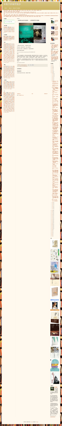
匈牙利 (10, 75)
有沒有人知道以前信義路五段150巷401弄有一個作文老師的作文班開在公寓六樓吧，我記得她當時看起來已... (54, 58)
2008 (52, 224)
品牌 (30, 15)
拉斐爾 (10, 16)
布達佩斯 (8, 55)
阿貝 (9, 95)
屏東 (6, 86)
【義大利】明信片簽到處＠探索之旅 (56, 39)
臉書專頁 (38, 10)
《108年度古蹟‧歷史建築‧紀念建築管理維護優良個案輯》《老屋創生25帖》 (55, 127)
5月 (52, 203)
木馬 (13, 94)
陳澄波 (37, 16)
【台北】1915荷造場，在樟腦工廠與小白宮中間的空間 (55, 162)
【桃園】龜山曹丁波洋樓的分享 (55, 185)
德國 (11, 68)
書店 (29, 15)
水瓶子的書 (5, 11)
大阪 (5, 50)
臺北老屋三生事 (10, 11)
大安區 (12, 14)
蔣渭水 (5, 96)
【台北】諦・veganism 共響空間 (55, 164)
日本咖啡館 (14, 15)
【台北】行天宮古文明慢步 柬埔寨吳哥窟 (55, 116)
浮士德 (5, 111)
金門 (23, 14)
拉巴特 (13, 61)
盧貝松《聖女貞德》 (55, 199)
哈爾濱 (9, 61)
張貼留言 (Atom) (21, 95)
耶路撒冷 (11, 53)
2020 (52, 72)
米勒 (18, 16)
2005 (52, 228)
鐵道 (19, 15)
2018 (52, 211)
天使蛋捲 (11, 96)
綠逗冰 (25, 10)
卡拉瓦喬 (13, 16)
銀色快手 (10, 111)
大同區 (9, 14)
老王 (10, 105)
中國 (6, 68)
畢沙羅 (6, 110)
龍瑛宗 (40, 16)
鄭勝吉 (10, 101)
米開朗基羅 (7, 16)
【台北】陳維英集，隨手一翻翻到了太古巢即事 (55, 134)
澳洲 (13, 75)
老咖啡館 (8, 15)
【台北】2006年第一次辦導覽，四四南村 (55, 193)
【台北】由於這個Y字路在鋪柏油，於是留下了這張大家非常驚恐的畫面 (55, 158)
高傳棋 (6, 103)
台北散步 (17, 15)
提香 (12, 104)
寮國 (12, 72)
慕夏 (27, 16)
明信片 (40, 15)
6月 (52, 202)
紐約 (4, 45)
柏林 (13, 47)
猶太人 (9, 102)
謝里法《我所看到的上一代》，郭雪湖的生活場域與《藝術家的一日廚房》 (55, 88)
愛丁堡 (11, 61)
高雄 (11, 84)
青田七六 (30, 10)
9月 (52, 77)
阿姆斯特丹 (12, 56)
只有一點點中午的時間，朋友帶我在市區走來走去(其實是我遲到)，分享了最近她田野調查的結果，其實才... (55, 119)
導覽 (15, 10)
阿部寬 (13, 98)
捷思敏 (10, 97)
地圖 (27, 10)
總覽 (4, 10)
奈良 (13, 49)
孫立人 (10, 104)
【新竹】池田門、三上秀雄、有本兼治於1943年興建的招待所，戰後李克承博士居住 (55, 111)
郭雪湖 (35, 16)
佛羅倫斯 (11, 48)
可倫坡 (6, 61)
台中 (13, 45)
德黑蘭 (7, 54)
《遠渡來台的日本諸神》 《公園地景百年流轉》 (55, 146)
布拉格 (10, 45)
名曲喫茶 (11, 15)
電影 (43, 15)
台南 (20, 14)
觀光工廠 (50, 15)
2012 (52, 219)
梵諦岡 (10, 72)
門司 (10, 50)
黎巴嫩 (4, 72)
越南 (4, 76)
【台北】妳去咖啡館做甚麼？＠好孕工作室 (55, 179)
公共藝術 (36, 15)
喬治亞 (4, 75)
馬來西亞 (7, 75)
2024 (52, 67)
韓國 (11, 73)
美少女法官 (7, 105)
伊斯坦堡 (7, 47)
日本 (10, 66)
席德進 (5, 112)
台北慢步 (14, 11)
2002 (52, 232)
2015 (52, 215)
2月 (52, 207)
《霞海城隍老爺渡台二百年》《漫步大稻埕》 (55, 187)
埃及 (9, 76)
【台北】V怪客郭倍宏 (55, 100)
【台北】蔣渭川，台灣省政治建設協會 (55, 137)
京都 (7, 45)
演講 (13, 10)
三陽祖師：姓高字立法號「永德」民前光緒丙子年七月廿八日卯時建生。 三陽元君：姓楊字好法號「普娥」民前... (54, 46)
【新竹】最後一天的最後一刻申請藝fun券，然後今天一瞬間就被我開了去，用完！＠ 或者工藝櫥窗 (55, 124)
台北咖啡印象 (5, 39)
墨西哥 (11, 76)
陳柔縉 (9, 110)
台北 (4, 14)
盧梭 (7, 111)
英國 (13, 67)
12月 (52, 73)
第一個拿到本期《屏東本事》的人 (55, 81)
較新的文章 (18, 93)
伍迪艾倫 (45, 15)
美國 (13, 66)
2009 (52, 223)
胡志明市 (5, 62)
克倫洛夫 (5, 55)
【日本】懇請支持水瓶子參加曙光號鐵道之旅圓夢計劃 (56, 28)
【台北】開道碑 (54, 165)
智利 (4, 73)
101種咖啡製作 (6, 31)
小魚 (11, 93)
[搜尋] (9, 21)
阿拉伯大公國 (12, 74)
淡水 (5, 85)
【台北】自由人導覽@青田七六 (55, 85)
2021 (52, 71)
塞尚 (11, 110)
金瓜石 (17, 14)
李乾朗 (4, 109)
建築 (10, 27)
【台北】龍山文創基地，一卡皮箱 (55, 99)
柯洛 (13, 110)
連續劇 (48, 15)
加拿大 (6, 76)
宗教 (38, 15)
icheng (12, 103)
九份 (19, 14)
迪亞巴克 (10, 54)
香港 (8, 50)
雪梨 (7, 62)
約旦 (8, 53)
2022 (52, 70)
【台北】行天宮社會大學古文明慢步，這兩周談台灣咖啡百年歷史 (55, 197)
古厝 (25, 15)
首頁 (40, 10)
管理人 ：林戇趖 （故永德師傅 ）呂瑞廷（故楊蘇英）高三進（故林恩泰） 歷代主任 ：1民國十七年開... (54, 52)
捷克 (9, 68)
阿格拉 (5, 53)
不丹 (7, 72)
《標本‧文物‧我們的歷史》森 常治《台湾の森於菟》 (55, 149)
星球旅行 (35, 10)
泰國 (6, 73)
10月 (52, 76)
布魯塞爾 (8, 57)
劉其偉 (10, 108)
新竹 (13, 83)
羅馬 (5, 46)
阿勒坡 (9, 56)
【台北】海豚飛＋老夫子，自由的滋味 (55, 114)
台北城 (7, 83)
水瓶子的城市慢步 (12, 4)
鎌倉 (11, 49)
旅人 (34, 15)
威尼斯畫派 (55, 15)
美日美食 (13, 31)
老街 (23, 15)
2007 (52, 225)
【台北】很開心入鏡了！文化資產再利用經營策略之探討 (55, 131)
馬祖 (24, 14)
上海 (8, 48)
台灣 (5, 66)
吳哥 (8, 46)
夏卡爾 (30, 16)
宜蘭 (4, 83)
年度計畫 (22, 10)
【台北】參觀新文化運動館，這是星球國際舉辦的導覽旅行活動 (55, 171)
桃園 (8, 84)
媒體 (17, 10)
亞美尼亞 (6, 71)
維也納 (11, 47)
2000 (52, 234)
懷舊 (26, 15)
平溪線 (14, 14)
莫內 (21, 16)
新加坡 (11, 57)
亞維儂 (5, 57)
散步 (5, 36)
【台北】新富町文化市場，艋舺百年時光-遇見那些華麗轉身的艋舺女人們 (55, 105)
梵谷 (25, 16)
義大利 (10, 67)
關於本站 (6, 10)
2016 (52, 214)
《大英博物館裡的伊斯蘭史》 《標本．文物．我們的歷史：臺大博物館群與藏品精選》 (55, 153)
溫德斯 (5, 102)
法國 (6, 67)
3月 (52, 206)
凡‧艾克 (7, 108)
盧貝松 (12, 102)
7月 (52, 80)
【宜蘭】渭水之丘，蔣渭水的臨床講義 (55, 175)
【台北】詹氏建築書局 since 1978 (55, 83)
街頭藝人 (32, 15)
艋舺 (11, 86)
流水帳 (20, 10)
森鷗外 (11, 109)
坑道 (22, 15)
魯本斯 (16, 16)
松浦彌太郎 (7, 109)
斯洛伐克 (9, 71)
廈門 (11, 55)
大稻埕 (7, 14)
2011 (52, 220)
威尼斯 (11, 46)
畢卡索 (32, 16)
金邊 (13, 54)
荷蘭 (8, 74)
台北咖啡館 (5, 15)
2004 (52, 229)
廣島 (5, 48)
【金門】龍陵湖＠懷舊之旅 (56, 21)
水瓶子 (10, 10)
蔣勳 (7, 112)
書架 (10, 28)
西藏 (9, 73)
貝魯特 (7, 56)
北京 (8, 49)
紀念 (13, 28)
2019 (52, 210)
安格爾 (13, 108)
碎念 (6, 28)
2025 (52, 66)
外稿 (11, 10)
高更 (23, 16)
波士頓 (5, 49)
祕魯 (12, 71)
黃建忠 (13, 101)
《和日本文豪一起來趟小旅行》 (55, 181)
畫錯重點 (10, 31)
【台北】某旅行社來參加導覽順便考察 (55, 144)
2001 (52, 233)
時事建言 (6, 37)
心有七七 (10, 92)
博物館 (52, 15)
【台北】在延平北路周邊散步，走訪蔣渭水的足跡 (55, 142)
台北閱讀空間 (17, 11)
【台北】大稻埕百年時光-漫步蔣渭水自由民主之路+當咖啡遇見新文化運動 (55, 190)
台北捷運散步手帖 (11, 39)
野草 (32, 10)
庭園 (20, 15)
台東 (22, 14)
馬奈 (20, 16)
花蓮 (11, 85)
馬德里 (13, 50)
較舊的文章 (45, 93)
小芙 (10, 98)
